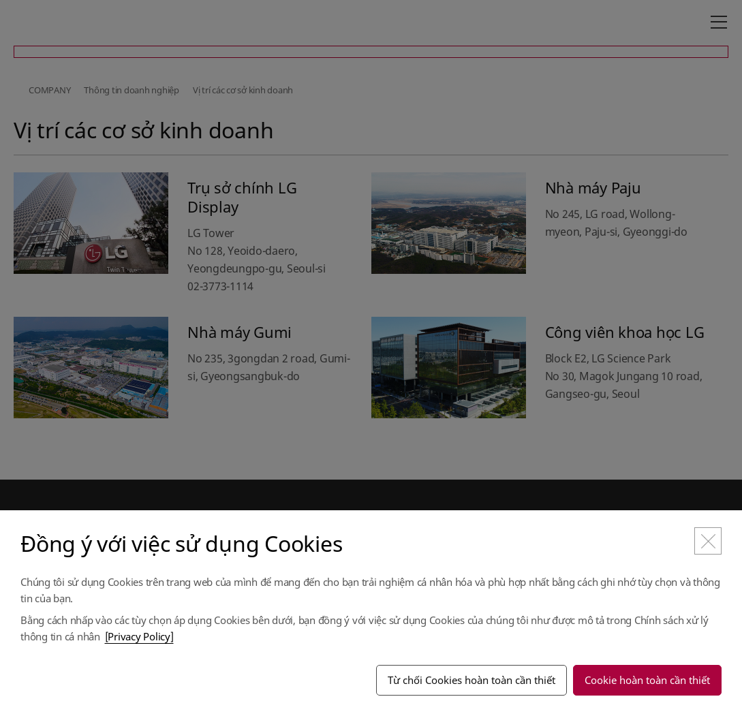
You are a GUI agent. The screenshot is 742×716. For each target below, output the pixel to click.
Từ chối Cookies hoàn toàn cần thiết (471, 680)
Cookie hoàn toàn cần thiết (647, 680)
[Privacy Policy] (139, 636)
